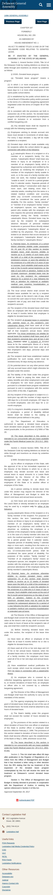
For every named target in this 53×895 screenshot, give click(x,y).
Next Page (42, 21)
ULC (4, 853)
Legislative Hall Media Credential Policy (18, 846)
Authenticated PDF (26, 800)
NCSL (4, 856)
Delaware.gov (7, 877)
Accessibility (7, 873)
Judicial (5, 880)
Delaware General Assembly (14, 5)
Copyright (6, 887)
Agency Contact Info (10, 883)
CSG (4, 850)
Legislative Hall (12, 832)
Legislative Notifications (11, 863)
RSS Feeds (6, 860)
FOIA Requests (8, 843)
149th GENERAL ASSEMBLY (16, 15)
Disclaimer (6, 890)
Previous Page (13, 21)
